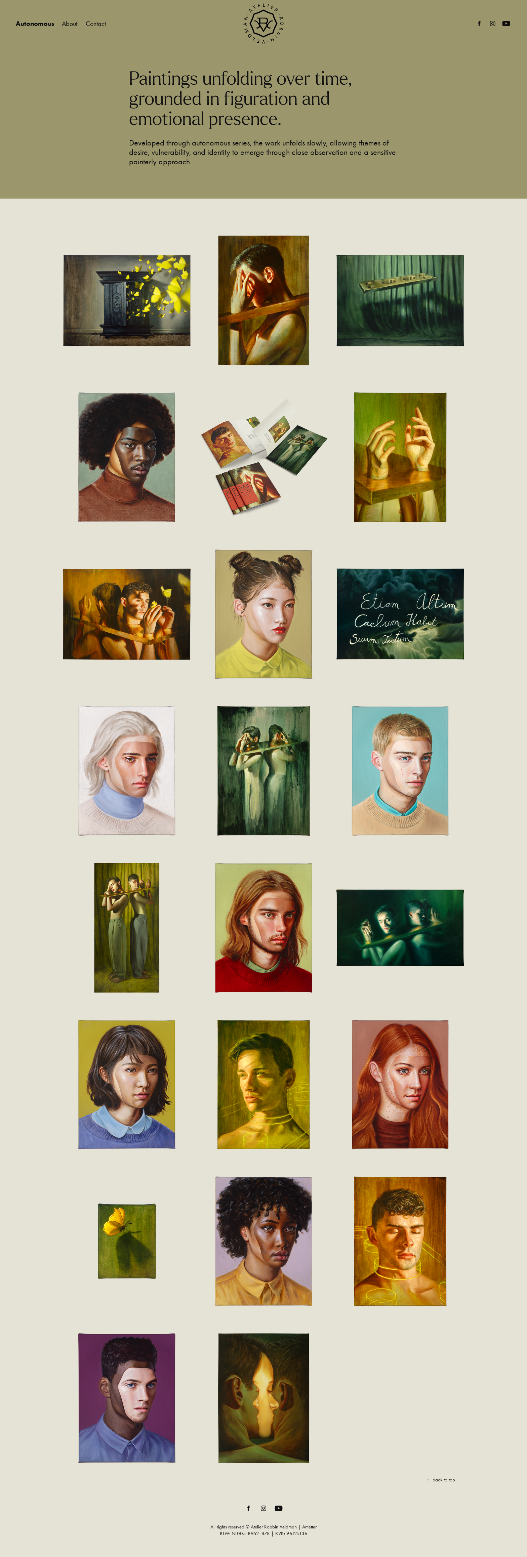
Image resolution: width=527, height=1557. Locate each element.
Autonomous (35, 23)
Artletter (309, 1527)
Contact (96, 23)
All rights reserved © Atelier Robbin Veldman (253, 1527)
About (69, 23)
